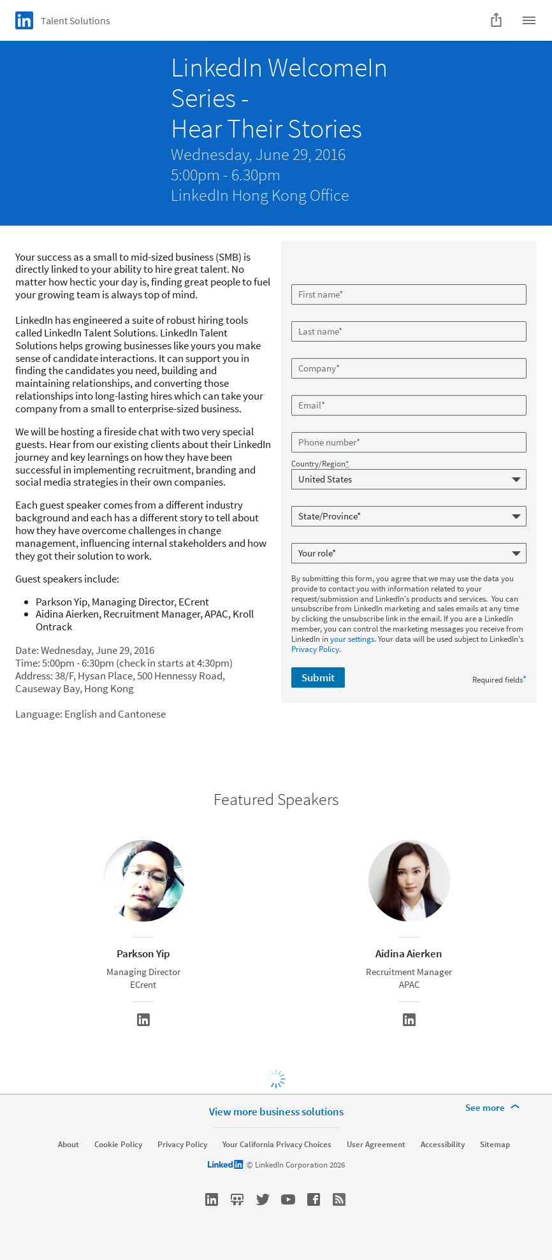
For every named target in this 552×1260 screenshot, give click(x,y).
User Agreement (376, 1145)
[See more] (494, 1107)
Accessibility (443, 1145)
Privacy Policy (315, 649)
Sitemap (495, 1145)
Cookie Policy (118, 1145)
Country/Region (320, 464)
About (68, 1145)
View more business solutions (276, 1111)
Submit (318, 677)
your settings (352, 639)
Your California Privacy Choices (276, 1145)
